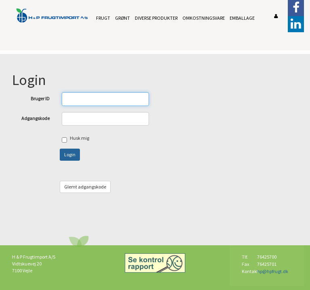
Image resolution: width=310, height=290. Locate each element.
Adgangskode (35, 118)
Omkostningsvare (203, 18)
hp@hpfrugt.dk (272, 271)
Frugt (103, 18)
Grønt (122, 18)
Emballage (242, 18)
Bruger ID (40, 98)
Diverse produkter (156, 18)
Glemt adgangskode (85, 187)
